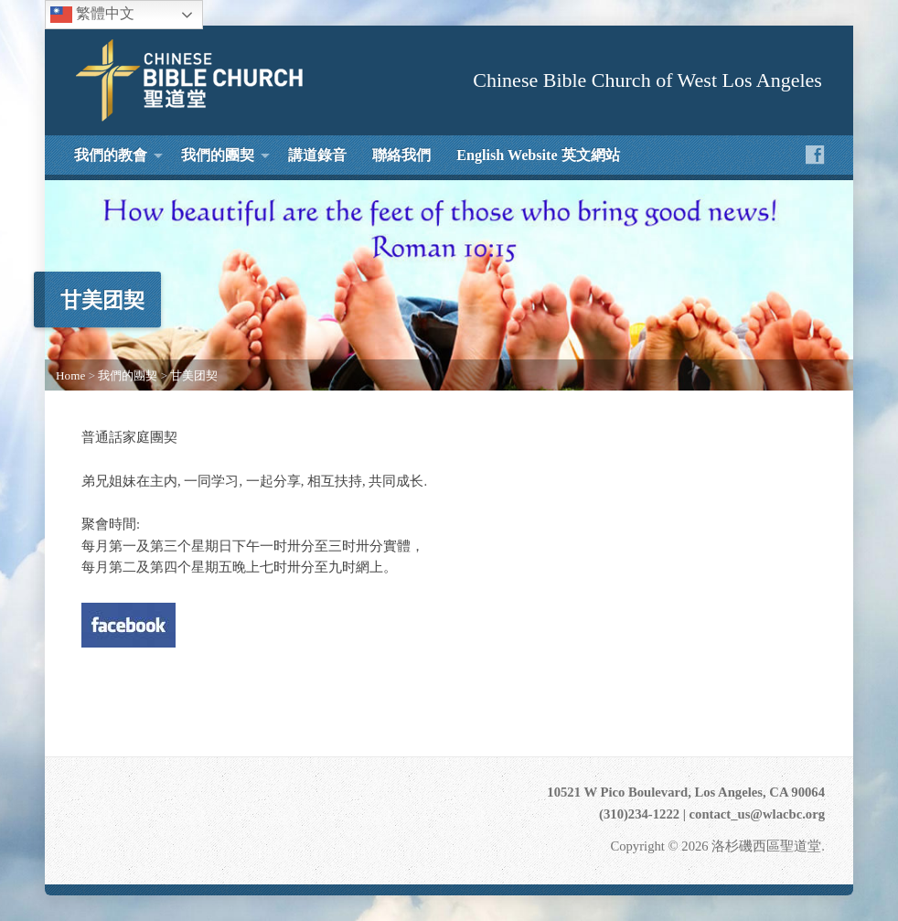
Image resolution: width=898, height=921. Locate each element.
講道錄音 (317, 155)
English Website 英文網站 (537, 155)
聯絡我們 (401, 155)
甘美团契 (194, 375)
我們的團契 (217, 155)
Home (70, 375)
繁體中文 (92, 15)
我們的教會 (110, 155)
